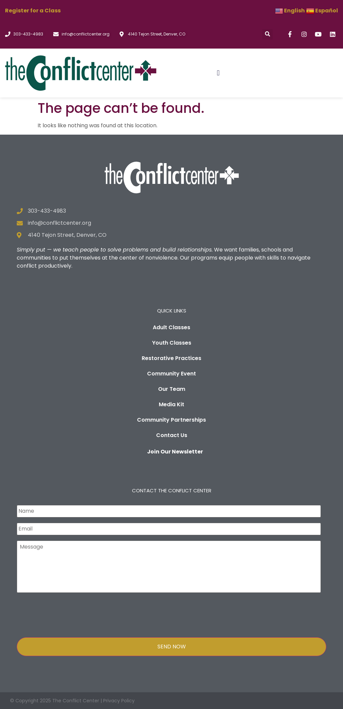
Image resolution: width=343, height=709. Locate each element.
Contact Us (171, 435)
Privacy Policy (119, 700)
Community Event (171, 373)
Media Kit (171, 404)
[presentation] (68, 614)
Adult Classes (171, 327)
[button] (267, 34)
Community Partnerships (171, 420)
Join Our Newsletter (175, 451)
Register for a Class (33, 10)
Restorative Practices (171, 358)
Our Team (171, 389)
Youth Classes (171, 343)
